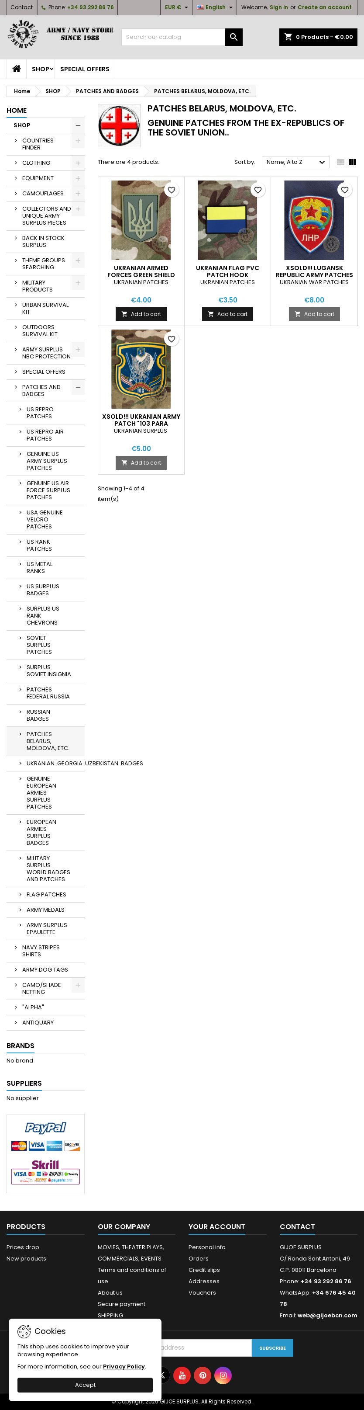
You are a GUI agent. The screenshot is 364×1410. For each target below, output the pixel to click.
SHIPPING (110, 1315)
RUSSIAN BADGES (38, 715)
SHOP (40, 69)
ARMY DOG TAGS (45, 969)
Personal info (207, 1247)
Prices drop (23, 1247)
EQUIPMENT (38, 178)
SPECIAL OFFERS (85, 69)
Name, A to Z (297, 162)
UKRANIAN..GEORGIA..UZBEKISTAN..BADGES (56, 763)
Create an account (325, 7)
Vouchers (202, 1292)
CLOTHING (36, 163)
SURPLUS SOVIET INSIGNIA (49, 670)
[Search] (182, 37)
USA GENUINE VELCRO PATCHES (45, 519)
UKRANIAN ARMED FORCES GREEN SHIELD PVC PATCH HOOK (141, 275)
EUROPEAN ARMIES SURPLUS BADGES (41, 832)
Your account (217, 1227)
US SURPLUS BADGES (43, 589)
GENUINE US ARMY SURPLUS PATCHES (47, 461)
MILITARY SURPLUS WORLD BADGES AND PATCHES (48, 868)
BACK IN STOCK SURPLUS (43, 241)
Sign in (279, 7)
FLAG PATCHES (46, 894)
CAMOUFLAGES (43, 193)
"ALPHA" (33, 1007)
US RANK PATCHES (39, 545)
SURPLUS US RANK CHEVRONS (43, 615)
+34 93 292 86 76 (90, 7)
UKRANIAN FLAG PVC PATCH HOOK (227, 271)
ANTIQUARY (38, 1022)
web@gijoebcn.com (327, 1315)
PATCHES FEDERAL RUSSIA (48, 693)
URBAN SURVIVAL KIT (45, 308)
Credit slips (204, 1270)
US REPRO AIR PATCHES (45, 435)
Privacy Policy (124, 1366)
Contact (21, 7)
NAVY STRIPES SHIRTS (41, 951)
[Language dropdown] (216, 7)
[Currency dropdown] (177, 7)
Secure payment (121, 1304)
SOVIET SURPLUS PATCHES (39, 645)
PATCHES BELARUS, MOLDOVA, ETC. (48, 741)
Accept (85, 1385)
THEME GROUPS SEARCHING (43, 263)
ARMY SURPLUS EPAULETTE (47, 928)
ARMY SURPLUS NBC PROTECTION (46, 353)
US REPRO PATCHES (40, 412)
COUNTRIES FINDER (38, 144)
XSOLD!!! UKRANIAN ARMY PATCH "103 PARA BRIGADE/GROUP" (141, 423)
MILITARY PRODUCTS (37, 286)
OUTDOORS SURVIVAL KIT (40, 330)
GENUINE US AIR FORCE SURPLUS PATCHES (48, 490)
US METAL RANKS (39, 567)
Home (17, 110)
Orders (199, 1258)
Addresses (204, 1281)
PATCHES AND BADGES (41, 390)
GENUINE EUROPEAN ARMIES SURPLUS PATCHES (41, 792)
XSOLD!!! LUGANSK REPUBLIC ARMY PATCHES (314, 271)
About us (110, 1292)
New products (26, 1258)
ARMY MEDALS (46, 910)
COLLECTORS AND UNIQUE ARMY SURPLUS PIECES (46, 216)
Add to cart (141, 314)
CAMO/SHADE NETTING (41, 988)
